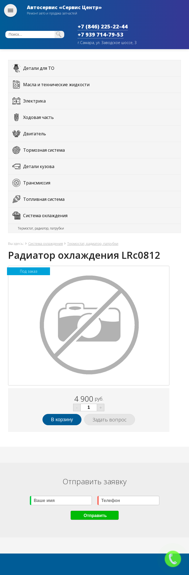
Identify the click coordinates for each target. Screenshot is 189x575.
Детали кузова (38, 166)
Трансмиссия (36, 183)
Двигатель (34, 134)
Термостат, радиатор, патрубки (41, 228)
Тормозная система (44, 150)
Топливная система (44, 199)
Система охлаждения (45, 216)
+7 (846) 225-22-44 (103, 26)
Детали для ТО (38, 68)
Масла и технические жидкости (56, 85)
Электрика (34, 101)
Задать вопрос (109, 419)
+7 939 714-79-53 (100, 34)
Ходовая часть (38, 117)
